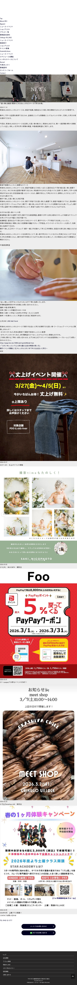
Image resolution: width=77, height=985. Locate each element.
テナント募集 (4, 48)
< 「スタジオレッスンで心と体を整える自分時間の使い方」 (20, 346)
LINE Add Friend (12, 321)
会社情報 (5, 958)
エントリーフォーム (6, 70)
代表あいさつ (5, 65)
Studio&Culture (5, 51)
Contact (3, 73)
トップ (4, 954)
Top (1, 18)
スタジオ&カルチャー (9, 968)
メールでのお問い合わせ (38, 926)
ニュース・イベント (6, 27)
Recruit (2, 62)
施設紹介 (3, 43)
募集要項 (3, 68)
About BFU (3, 21)
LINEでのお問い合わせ (38, 933)
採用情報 (5, 971)
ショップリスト (5, 29)
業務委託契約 (5, 35)
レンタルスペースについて (9, 59)
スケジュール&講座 (7, 57)
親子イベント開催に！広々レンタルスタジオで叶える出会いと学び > (23, 348)
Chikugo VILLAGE (6, 38)
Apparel (2, 24)
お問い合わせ (7, 975)
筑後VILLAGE (6, 965)
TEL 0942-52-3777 (6, 920)
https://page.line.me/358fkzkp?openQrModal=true (17, 343)
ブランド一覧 (4, 32)
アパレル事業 (7, 961)
